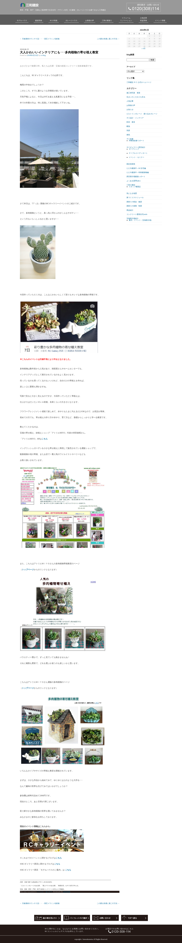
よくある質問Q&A (134, 181)
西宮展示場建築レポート (136, 177)
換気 (128, 135)
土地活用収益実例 (143, 19)
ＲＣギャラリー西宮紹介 (136, 147)
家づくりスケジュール (135, 197)
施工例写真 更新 (133, 93)
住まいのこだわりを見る (136, 97)
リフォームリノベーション (126, 19)
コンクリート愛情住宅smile (137, 214)
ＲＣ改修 (130, 139)
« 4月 (143, 48)
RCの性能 (53, 21)
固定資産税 (131, 164)
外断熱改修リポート (136, 141)
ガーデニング (134, 149)
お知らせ (130, 110)
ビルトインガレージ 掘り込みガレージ (142, 114)
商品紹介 (130, 210)
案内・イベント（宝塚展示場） (141, 220)
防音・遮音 (131, 122)
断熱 (128, 126)
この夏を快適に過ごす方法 (108, 39)
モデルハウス (22, 21)
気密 (128, 130)
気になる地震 (132, 193)
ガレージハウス (71, 21)
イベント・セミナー (44, 892)
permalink (66, 892)
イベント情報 (160, 21)
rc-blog (43, 55)
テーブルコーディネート (138, 153)
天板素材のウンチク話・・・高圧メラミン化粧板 (40, 39)
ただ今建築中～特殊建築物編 (138, 172)
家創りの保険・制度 (134, 206)
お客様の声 (89, 21)
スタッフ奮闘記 (135, 187)
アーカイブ (131, 67)
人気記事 (130, 101)
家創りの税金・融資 (134, 202)
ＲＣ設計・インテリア (135, 118)
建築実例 (38, 21)
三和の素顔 (131, 185)
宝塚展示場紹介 (132, 218)
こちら (45, 439)
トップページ (28, 570)
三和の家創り (107, 21)
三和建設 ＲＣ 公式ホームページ (139, 82)
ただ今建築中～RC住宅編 (136, 168)
